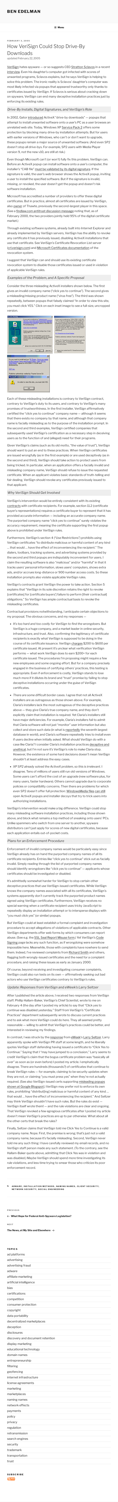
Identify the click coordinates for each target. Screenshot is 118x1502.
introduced (35, 117)
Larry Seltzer (92, 1037)
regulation (14, 1427)
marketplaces (16, 1394)
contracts (14, 505)
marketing (14, 1388)
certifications (16, 1293)
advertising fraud (19, 1265)
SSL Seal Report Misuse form (54, 937)
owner (17, 206)
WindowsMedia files (80, 791)
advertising (15, 1260)
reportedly (72, 729)
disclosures (15, 1332)
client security (88, 1186)
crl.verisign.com (19, 248)
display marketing (19, 1344)
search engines (17, 1438)
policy (11, 1416)
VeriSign (13, 67)
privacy (12, 1422)
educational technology (23, 1349)
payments (14, 1411)
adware (17, 1186)
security (12, 1444)
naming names (66, 1186)
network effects (18, 1405)
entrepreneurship (19, 1360)
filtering (12, 1366)
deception (14, 1327)
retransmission (17, 1433)
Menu (59, 27)
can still (100, 791)
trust (10, 1461)
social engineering (51, 1189)
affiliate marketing (19, 1276)
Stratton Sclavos (83, 67)
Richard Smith (79, 952)
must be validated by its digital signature (62, 169)
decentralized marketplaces (26, 1321)
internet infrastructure (22, 1377)
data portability (17, 1315)
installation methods (39, 1186)
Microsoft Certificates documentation (63, 248)
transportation (17, 1455)
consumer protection (21, 1304)
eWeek (75, 1037)
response (56, 1037)
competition (15, 1299)
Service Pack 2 (72, 127)
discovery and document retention (31, 1338)
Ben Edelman (24, 11)
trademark (14, 1450)
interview (13, 72)
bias (10, 1288)
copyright (14, 1310)
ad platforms (16, 1254)
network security (24, 1189)
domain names (17, 1355)
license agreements (20, 1383)
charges (77, 643)
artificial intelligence (21, 1282)
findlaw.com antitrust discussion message (45, 211)
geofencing (15, 1371)
